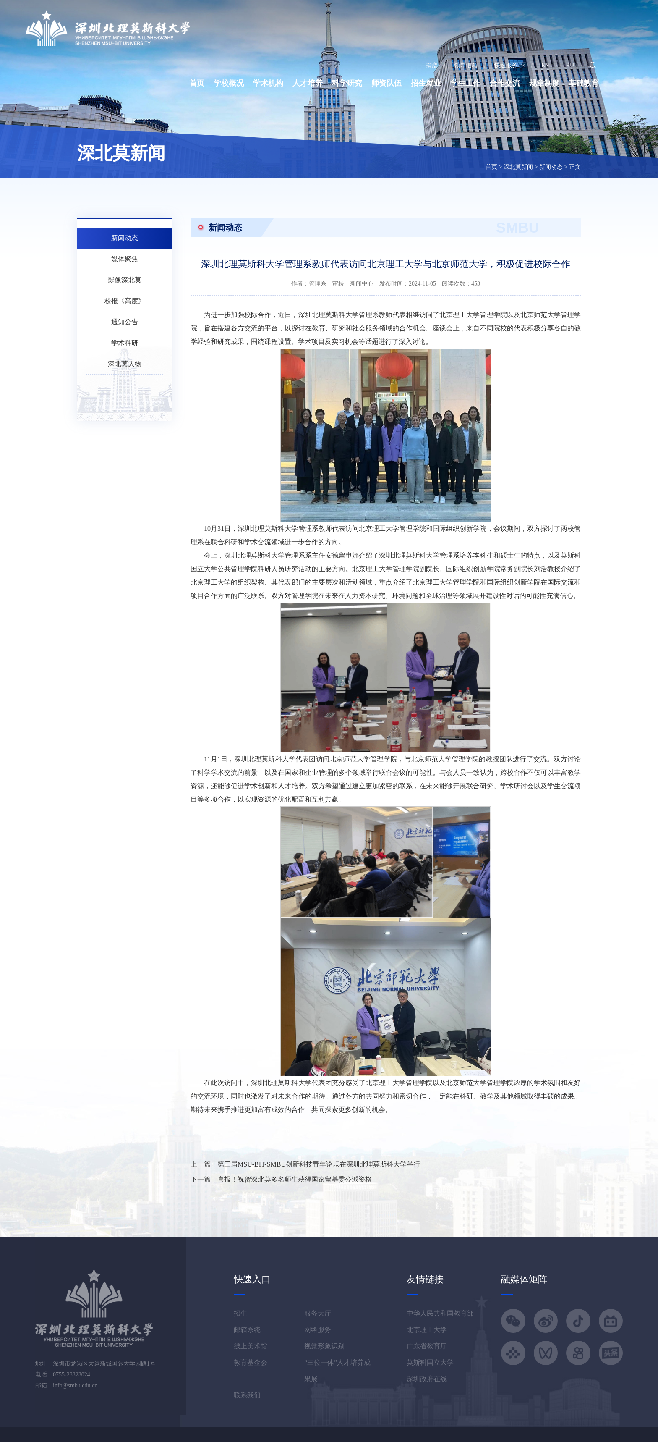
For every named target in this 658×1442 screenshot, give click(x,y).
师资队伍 (386, 83)
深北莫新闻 (518, 167)
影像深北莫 (124, 279)
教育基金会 (250, 1362)
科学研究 (347, 83)
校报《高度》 (124, 300)
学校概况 (229, 83)
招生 (240, 1313)
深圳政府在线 (427, 1378)
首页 (196, 83)
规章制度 (544, 83)
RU (570, 65)
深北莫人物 (124, 363)
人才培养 (307, 83)
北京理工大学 (427, 1329)
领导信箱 (466, 65)
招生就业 (426, 83)
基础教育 (584, 83)
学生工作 (465, 83)
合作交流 (505, 83)
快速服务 (509, 65)
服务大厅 (317, 1313)
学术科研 (124, 342)
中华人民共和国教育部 (440, 1313)
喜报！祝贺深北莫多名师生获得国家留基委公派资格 (294, 1179)
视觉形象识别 (324, 1346)
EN (545, 65)
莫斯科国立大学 (430, 1362)
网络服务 (317, 1329)
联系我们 (247, 1395)
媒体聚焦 (124, 258)
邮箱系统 (247, 1329)
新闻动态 (551, 167)
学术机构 (268, 83)
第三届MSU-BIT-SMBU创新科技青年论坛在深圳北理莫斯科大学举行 (318, 1164)
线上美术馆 (250, 1346)
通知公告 (124, 321)
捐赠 (431, 65)
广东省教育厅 (427, 1346)
